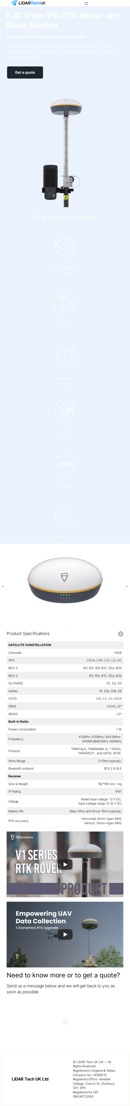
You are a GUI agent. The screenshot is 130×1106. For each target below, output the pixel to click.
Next (126, 586)
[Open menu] (86, 3)
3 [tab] (58, 627)
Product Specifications (65, 634)
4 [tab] (65, 627)
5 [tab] (72, 627)
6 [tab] (78, 627)
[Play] (65, 864)
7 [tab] (85, 627)
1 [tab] (45, 627)
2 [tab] (52, 627)
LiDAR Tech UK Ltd (30, 1079)
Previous (3, 586)
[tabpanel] (65, 580)
